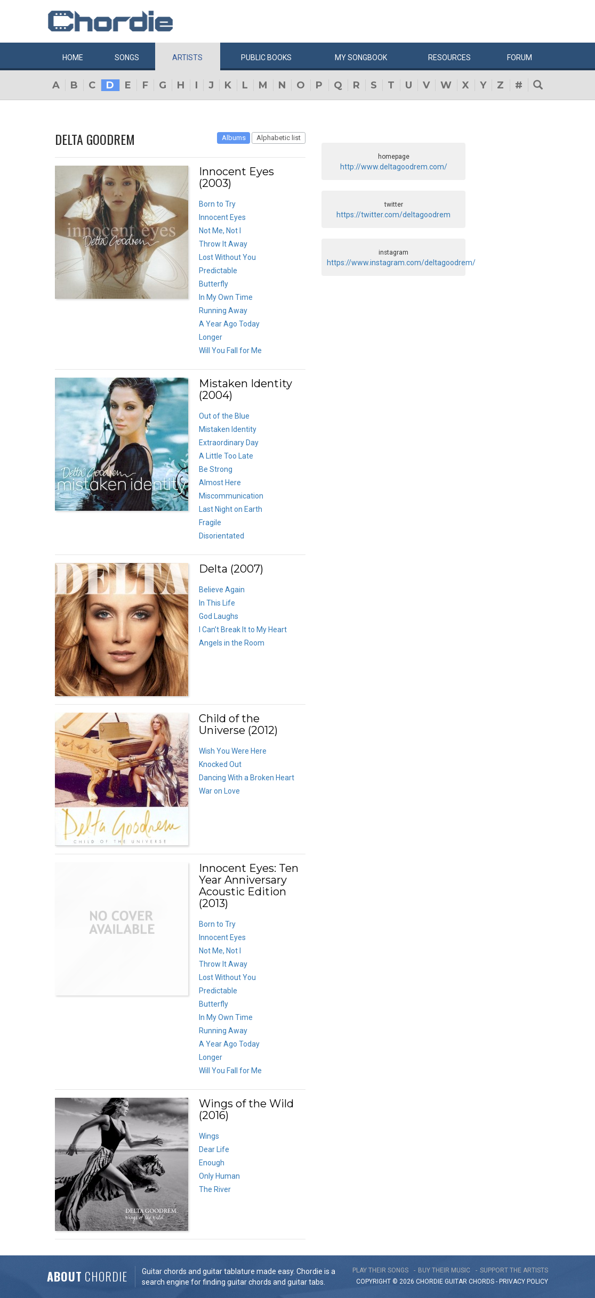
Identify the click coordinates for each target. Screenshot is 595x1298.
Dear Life (214, 1149)
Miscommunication (231, 496)
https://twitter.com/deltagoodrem (393, 214)
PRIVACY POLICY (523, 1281)
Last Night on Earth (230, 509)
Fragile (210, 522)
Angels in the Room (231, 643)
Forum (519, 57)
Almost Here (220, 482)
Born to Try (217, 204)
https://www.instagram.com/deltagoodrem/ (401, 262)
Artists (187, 57)
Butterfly (213, 284)
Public (266, 57)
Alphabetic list (278, 138)
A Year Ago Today (229, 324)
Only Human (219, 1176)
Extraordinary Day (229, 442)
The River (215, 1189)
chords (481, 1281)
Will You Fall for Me (230, 350)
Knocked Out (220, 764)
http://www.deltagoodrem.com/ (393, 166)
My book (361, 57)
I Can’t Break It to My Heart (243, 629)
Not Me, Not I (220, 230)
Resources (449, 57)
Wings (209, 1136)
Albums (234, 138)
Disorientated (221, 536)
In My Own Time (226, 297)
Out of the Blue (224, 416)
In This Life (217, 603)
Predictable (218, 270)
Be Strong (215, 469)
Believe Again (222, 589)
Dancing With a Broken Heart (246, 777)
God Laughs (218, 616)
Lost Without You (227, 257)
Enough (211, 1162)
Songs (127, 57)
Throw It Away (223, 244)
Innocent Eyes (222, 217)
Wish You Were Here (233, 751)
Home (72, 57)
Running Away (223, 310)
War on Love (219, 791)
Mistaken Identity (227, 429)
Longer (210, 337)
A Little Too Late (226, 456)
